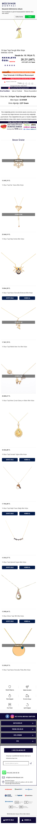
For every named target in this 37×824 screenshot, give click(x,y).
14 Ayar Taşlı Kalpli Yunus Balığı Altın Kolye (15, 508)
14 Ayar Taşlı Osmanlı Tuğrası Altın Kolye (14, 454)
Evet (30, 16)
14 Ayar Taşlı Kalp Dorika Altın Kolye (13, 239)
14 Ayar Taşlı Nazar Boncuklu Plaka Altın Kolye (16, 670)
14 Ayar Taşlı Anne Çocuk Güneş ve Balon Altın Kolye (18, 400)
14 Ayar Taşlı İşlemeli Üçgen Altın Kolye (14, 562)
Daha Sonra (19, 16)
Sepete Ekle (9, 820)
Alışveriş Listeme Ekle (10, 82)
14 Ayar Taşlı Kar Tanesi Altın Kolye (13, 185)
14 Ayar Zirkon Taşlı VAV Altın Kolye (13, 616)
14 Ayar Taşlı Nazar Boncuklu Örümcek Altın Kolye (17, 293)
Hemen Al (27, 820)
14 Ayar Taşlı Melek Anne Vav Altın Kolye (14, 347)
